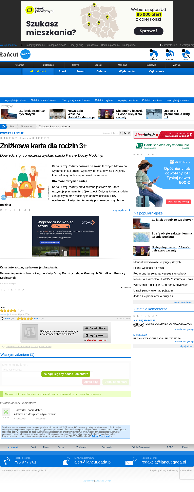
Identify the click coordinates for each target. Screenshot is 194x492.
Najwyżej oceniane (127, 100)
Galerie (101, 71)
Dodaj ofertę (129, 45)
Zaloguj (95, 436)
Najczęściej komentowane (76, 100)
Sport (62, 71)
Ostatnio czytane (104, 100)
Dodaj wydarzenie (35, 45)
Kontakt (185, 447)
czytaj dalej (121, 210)
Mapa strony (88, 481)
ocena (38, 318)
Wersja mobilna (8, 45)
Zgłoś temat (92, 45)
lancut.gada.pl (38, 470)
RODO (170, 447)
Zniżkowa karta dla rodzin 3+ (54, 126)
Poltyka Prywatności (141, 447)
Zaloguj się (186, 45)
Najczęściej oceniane (178, 100)
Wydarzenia (127, 71)
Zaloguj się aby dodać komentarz (65, 374)
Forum (81, 71)
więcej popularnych (183, 302)
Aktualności (38, 71)
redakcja (154, 54)
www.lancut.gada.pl (184, 329)
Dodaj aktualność (56, 45)
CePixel (171, 470)
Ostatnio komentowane (43, 100)
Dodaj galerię (75, 45)
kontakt (186, 54)
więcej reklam (186, 346)
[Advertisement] (97, 86)
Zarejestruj (105, 436)
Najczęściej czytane (15, 100)
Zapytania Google (103, 481)
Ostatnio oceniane (152, 100)
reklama (170, 54)
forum (9, 318)
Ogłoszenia (156, 71)
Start (12, 126)
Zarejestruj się (168, 45)
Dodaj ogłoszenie (110, 45)
